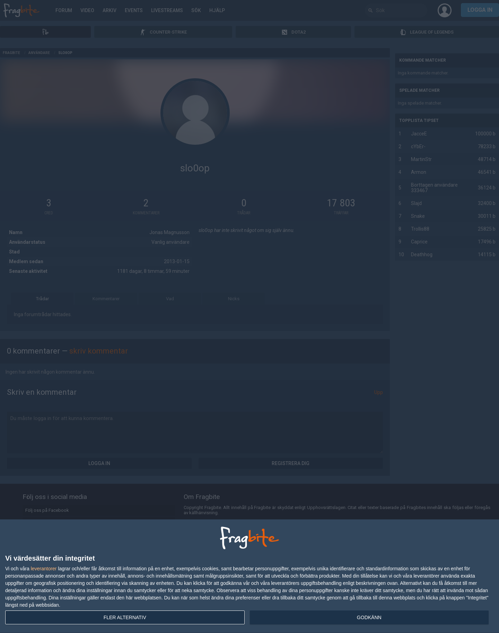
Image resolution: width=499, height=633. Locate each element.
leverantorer (44, 568)
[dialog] (249, 576)
